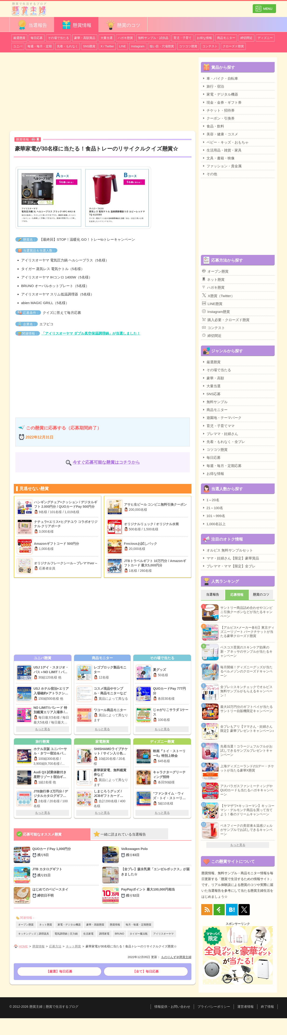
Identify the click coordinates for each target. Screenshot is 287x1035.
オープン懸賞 (26, 924)
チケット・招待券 (218, 110)
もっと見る (42, 729)
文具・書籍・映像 (218, 158)
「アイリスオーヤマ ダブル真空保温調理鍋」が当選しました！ (90, 333)
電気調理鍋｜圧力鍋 (66, 933)
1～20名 (210, 500)
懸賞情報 (76, 25)
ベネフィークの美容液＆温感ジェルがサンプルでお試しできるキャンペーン (246, 830)
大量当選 (106, 38)
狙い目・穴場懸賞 (162, 46)
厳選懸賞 (19, 38)
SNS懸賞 (89, 46)
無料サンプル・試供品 (153, 38)
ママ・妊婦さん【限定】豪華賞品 (230, 558)
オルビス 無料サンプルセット (227, 550)
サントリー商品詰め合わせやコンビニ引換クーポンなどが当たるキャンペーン (246, 612)
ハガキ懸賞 (125, 38)
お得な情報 (204, 38)
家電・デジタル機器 (69, 924)
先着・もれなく (67, 46)
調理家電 (104, 933)
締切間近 (246, 38)
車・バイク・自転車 (220, 78)
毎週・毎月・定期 (40, 46)
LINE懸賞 (212, 304)
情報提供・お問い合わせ (172, 1006)
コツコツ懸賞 (188, 46)
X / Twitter (107, 46)
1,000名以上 (214, 524)
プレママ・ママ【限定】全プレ (229, 566)
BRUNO (119, 933)
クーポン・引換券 (218, 118)
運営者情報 (245, 1006)
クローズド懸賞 (233, 46)
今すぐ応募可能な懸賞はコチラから (106, 462)
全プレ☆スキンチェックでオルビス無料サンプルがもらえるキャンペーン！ (246, 691)
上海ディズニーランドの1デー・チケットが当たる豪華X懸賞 (247, 768)
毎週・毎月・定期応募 (222, 465)
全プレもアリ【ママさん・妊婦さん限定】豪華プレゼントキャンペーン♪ (247, 729)
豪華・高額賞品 (84, 38)
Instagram (138, 46)
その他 (209, 174)
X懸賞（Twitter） (218, 295)
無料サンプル (215, 402)
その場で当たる (58, 38)
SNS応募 (211, 394)
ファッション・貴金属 (222, 166)
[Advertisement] (103, 92)
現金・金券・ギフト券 (222, 102)
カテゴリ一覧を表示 (264, 6)
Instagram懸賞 (216, 311)
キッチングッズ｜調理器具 (33, 933)
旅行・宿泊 (213, 86)
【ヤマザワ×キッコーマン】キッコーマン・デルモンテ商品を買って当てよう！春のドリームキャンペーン (247, 810)
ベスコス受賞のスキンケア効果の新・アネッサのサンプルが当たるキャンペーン (246, 651)
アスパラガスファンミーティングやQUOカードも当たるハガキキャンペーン (246, 790)
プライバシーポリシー (213, 1006)
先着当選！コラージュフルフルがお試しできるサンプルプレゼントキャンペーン (246, 750)
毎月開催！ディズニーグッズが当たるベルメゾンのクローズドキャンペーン (246, 671)
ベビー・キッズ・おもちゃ (225, 142)
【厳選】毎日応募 (59, 971)
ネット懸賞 (45, 924)
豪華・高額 (213, 378)
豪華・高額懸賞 (95, 924)
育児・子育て (182, 38)
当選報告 (32, 25)
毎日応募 (37, 38)
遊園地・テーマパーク (222, 417)
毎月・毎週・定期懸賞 (138, 924)
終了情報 (267, 1006)
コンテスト (210, 46)
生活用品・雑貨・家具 (222, 150)
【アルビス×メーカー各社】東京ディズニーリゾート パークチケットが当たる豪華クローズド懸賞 (247, 632)
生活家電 (88, 933)
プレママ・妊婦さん (220, 434)
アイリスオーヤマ (163, 933)
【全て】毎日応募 (146, 971)
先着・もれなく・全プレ (223, 441)
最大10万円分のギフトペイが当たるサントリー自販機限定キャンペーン (246, 709)
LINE (122, 46)
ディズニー (265, 38)
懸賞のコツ (122, 25)
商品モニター (226, 38)
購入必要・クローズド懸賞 (225, 320)
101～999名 (213, 516)
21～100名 (212, 508)
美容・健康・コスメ (220, 134)
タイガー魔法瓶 (139, 933)
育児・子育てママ (218, 426)
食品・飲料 (213, 126)
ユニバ (17, 46)
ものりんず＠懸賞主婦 (176, 957)
